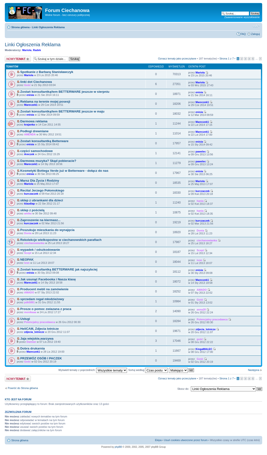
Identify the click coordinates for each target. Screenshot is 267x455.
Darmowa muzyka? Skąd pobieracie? (48, 161)
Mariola (27, 50)
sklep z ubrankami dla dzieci (41, 200)
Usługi (25, 319)
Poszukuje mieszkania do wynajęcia (47, 230)
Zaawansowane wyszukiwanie (242, 17)
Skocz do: (183, 388)
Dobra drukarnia (32, 348)
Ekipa (158, 440)
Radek (37, 50)
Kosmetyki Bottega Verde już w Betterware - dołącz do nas (64, 170)
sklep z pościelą (32, 210)
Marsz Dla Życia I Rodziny (39, 180)
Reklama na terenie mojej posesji (45, 101)
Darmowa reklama (33, 121)
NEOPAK (26, 259)
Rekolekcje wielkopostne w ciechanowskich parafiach (60, 240)
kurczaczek (31, 193)
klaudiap (29, 203)
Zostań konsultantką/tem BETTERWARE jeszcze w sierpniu (64, 91)
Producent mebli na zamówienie (44, 289)
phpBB (118, 447)
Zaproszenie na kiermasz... (40, 220)
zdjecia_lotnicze (34, 331)
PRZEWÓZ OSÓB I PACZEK (41, 358)
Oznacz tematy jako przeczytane (177, 58)
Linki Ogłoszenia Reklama (48, 27)
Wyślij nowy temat (18, 59)
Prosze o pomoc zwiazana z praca (45, 309)
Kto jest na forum (18, 399)
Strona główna (20, 27)
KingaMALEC (203, 349)
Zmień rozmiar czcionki (256, 26)
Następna (253, 370)
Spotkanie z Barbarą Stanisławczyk (46, 72)
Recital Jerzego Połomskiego (42, 190)
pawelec (200, 151)
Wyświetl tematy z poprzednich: (92, 370)
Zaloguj (255, 34)
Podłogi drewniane (34, 131)
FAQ (243, 34)
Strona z (226, 58)
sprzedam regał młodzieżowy (42, 299)
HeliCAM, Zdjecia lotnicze (39, 328)
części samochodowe (36, 151)
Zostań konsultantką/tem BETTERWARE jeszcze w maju (62, 111)
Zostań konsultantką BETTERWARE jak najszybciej (58, 269)
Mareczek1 (31, 104)
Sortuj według (148, 370)
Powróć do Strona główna (23, 388)
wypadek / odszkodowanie (40, 249)
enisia (30, 94)
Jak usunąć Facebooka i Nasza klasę (48, 279)
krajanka (29, 124)
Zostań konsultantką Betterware (44, 141)
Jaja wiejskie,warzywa (36, 338)
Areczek (29, 154)
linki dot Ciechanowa (36, 82)
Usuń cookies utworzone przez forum (185, 440)
